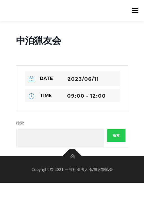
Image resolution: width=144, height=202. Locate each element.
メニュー (135, 10)
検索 (20, 123)
